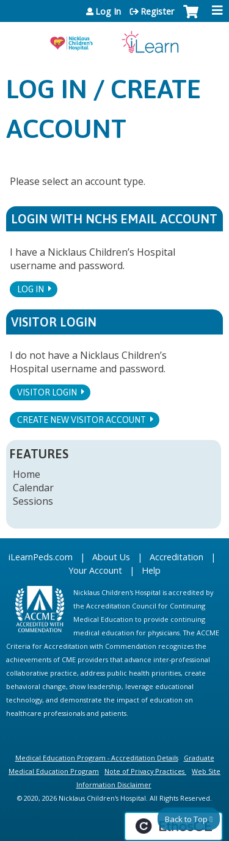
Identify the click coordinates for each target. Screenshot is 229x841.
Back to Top (186, 819)
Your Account (95, 570)
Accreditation (176, 557)
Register (157, 11)
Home (26, 474)
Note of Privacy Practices (144, 771)
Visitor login (47, 392)
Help (151, 570)
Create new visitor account (81, 420)
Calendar (33, 487)
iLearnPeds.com (41, 557)
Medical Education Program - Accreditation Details (96, 757)
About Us (111, 557)
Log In (108, 11)
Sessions (33, 501)
